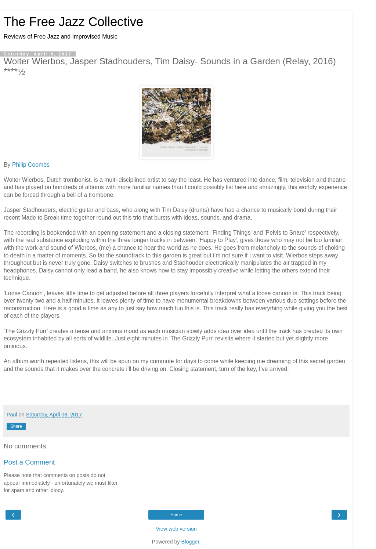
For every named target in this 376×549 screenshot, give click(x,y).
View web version (176, 529)
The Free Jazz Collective (73, 22)
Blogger (190, 542)
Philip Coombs (31, 165)
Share (16, 426)
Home (176, 514)
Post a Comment (29, 462)
